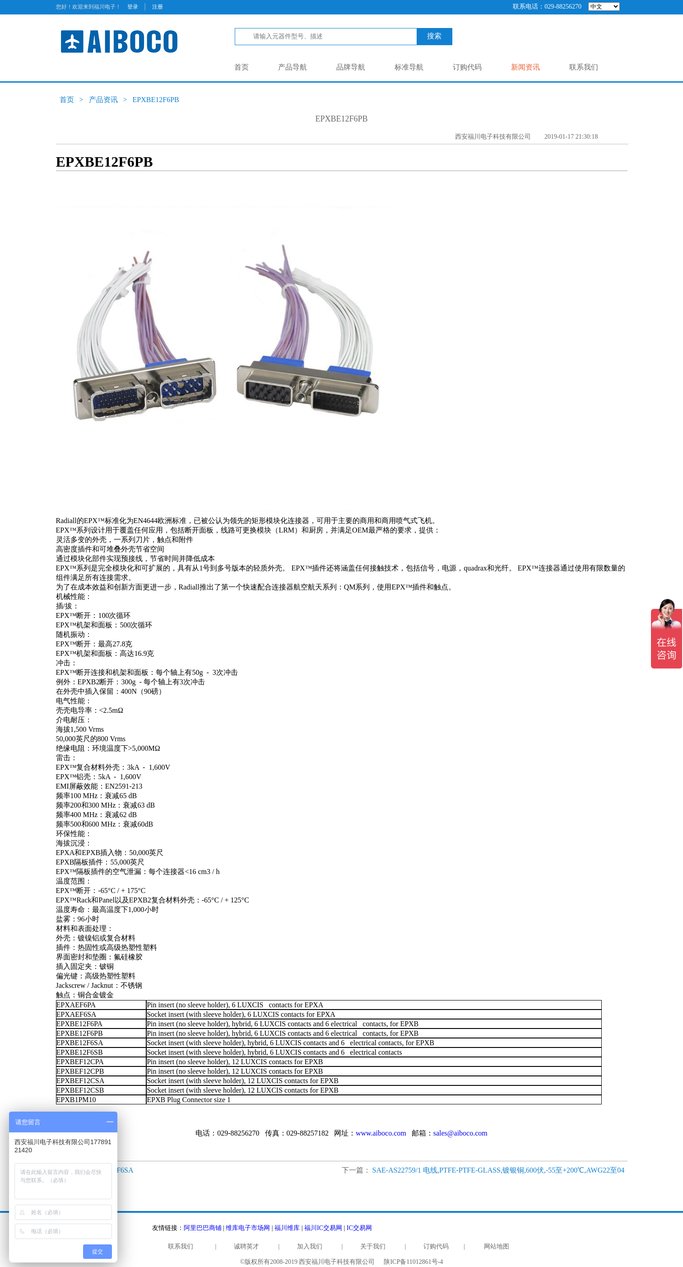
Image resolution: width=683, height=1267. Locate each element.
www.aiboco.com (381, 1133)
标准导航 (409, 67)
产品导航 (292, 67)
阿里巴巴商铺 (203, 1228)
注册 (157, 7)
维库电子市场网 (248, 1228)
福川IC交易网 (323, 1228)
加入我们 (309, 1246)
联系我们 (583, 67)
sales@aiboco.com (460, 1133)
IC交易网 (359, 1228)
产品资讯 (103, 99)
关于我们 (373, 1246)
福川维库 (287, 1228)
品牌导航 (350, 67)
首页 (241, 67)
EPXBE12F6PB (156, 99)
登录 (132, 7)
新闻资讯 (525, 67)
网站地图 (496, 1246)
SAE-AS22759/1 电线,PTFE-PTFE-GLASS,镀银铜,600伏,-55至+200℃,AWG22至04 (498, 1170)
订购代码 (467, 67)
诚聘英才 (246, 1246)
